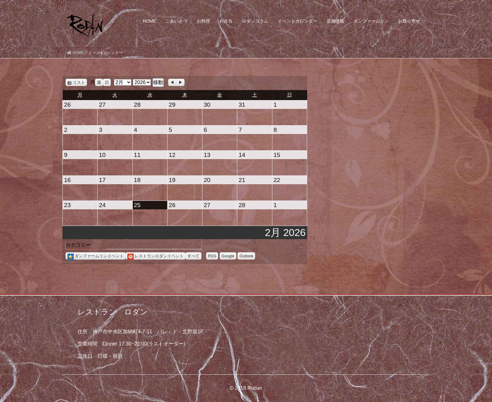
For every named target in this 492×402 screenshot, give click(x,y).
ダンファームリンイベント (95, 256)
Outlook (246, 256)
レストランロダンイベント (155, 256)
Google (228, 256)
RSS (212, 256)
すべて (193, 256)
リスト (80, 82)
